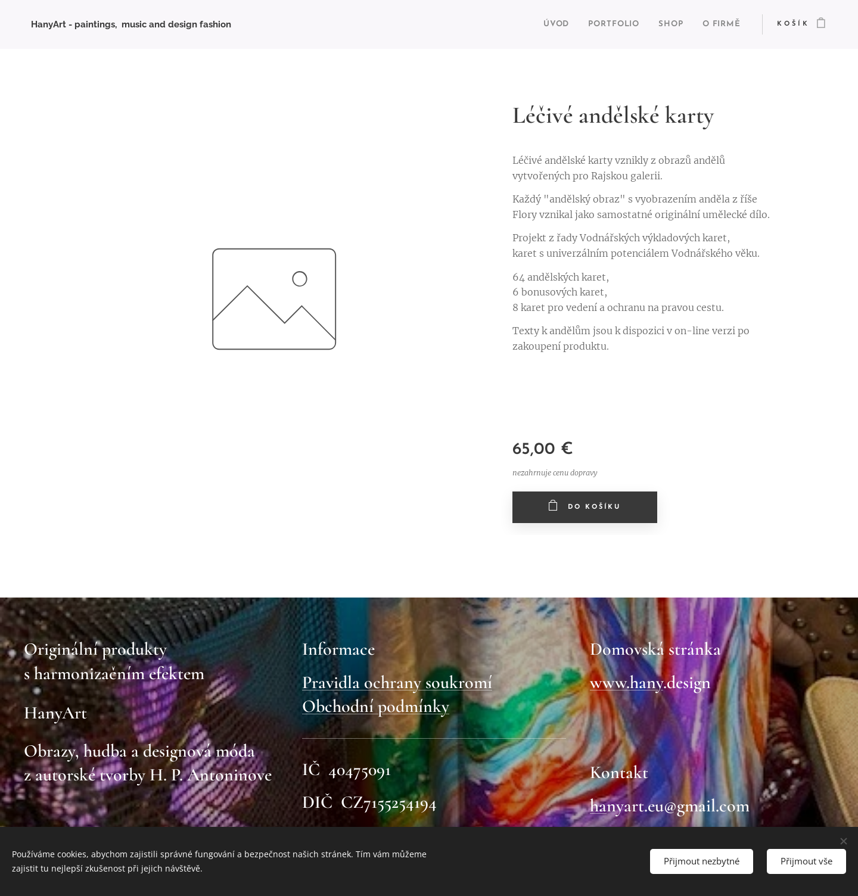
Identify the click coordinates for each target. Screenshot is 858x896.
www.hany (626, 682)
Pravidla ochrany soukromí (397, 682)
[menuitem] (538, 24)
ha (598, 805)
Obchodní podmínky (375, 706)
